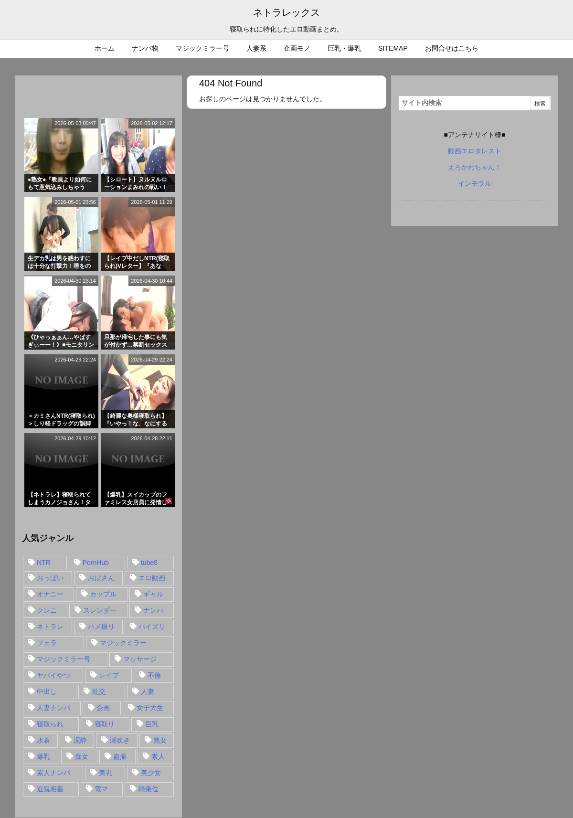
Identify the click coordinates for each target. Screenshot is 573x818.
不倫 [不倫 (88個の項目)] (154, 675)
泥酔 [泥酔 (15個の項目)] (80, 740)
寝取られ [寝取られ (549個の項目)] (50, 724)
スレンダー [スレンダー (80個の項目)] (100, 610)
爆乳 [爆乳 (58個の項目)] (43, 756)
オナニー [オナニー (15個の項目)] (50, 594)
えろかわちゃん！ (474, 167)
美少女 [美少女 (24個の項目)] (151, 772)
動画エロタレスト (474, 151)
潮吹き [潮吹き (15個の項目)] (120, 740)
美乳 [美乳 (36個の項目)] (105, 772)
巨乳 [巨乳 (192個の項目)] (152, 724)
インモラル (474, 183)
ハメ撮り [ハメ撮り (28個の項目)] (101, 626)
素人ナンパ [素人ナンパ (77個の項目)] (53, 772)
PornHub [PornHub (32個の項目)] (96, 562)
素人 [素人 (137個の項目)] (158, 756)
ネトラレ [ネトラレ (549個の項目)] (50, 626)
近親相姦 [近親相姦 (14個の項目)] (50, 789)
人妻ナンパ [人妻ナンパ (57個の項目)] (53, 708)
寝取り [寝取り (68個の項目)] (105, 724)
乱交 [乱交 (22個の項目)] (99, 691)
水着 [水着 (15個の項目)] (43, 740)
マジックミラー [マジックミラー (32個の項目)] (123, 643)
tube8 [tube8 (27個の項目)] (149, 562)
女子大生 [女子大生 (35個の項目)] (150, 708)
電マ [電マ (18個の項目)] (101, 789)
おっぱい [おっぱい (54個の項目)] (50, 578)
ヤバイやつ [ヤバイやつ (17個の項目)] (53, 675)
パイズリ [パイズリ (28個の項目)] (151, 626)
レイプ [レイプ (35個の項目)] (109, 675)
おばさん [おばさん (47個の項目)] (101, 578)
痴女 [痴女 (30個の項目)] (81, 756)
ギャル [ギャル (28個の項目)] (153, 594)
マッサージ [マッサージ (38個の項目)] (140, 659)
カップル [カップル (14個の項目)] (103, 594)
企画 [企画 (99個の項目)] (103, 708)
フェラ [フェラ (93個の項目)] (47, 643)
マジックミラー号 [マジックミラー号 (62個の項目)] (63, 659)
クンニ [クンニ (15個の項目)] (47, 610)
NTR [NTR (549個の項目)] (44, 562)
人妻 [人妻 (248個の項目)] (147, 691)
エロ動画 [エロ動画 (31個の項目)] (151, 578)
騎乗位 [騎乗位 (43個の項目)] (148, 789)
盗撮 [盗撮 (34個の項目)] (120, 756)
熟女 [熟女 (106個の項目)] (160, 740)
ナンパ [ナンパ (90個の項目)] (153, 610)
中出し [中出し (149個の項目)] (47, 691)
